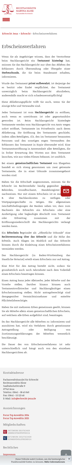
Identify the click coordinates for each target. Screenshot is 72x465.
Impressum (9, 454)
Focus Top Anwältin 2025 (16, 418)
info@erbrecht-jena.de (23, 398)
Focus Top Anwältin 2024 (16, 415)
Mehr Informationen (54, 461)
